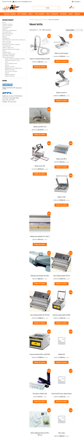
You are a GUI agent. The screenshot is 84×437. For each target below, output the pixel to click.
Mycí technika (6, 35)
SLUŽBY (70, 14)
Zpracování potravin (8, 57)
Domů (31, 19)
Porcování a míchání (11, 71)
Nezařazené (6, 38)
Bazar (4, 22)
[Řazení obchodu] (74, 30)
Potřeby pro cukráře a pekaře (11, 44)
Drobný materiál (7, 26)
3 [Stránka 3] (56, 393)
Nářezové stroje (10, 70)
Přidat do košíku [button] (35, 60)
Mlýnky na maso (10, 66)
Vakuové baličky (9, 76)
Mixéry (7, 65)
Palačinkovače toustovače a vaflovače (13, 40)
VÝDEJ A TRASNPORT (52, 14)
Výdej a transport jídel (8, 54)
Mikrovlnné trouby (7, 33)
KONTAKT (77, 14)
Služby (31, 407)
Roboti (7, 73)
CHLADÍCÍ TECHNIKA (10, 14)
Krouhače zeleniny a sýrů (12, 60)
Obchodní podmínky (35, 411)
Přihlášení (77, 2)
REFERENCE (63, 14)
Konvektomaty (6, 32)
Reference (32, 409)
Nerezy (4, 36)
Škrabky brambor (10, 74)
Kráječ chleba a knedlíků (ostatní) (14, 59)
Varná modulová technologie (11, 49)
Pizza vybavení (6, 43)
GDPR (31, 413)
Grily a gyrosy (6, 27)
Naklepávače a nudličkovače (13, 68)
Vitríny (4, 51)
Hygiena (4, 29)
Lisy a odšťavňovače (11, 63)
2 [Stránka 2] (54, 393)
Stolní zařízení (6, 46)
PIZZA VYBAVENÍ (39, 14)
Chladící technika (7, 24)
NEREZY (31, 14)
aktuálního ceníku (20, 412)
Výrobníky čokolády (8, 55)
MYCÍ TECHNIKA (22, 14)
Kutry (6, 62)
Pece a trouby (6, 41)
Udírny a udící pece (8, 47)
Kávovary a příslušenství (9, 30)
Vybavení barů (6, 52)
